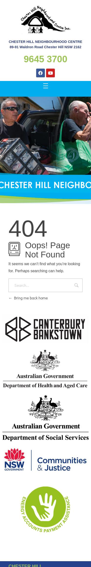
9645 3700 (45, 59)
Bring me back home (28, 297)
